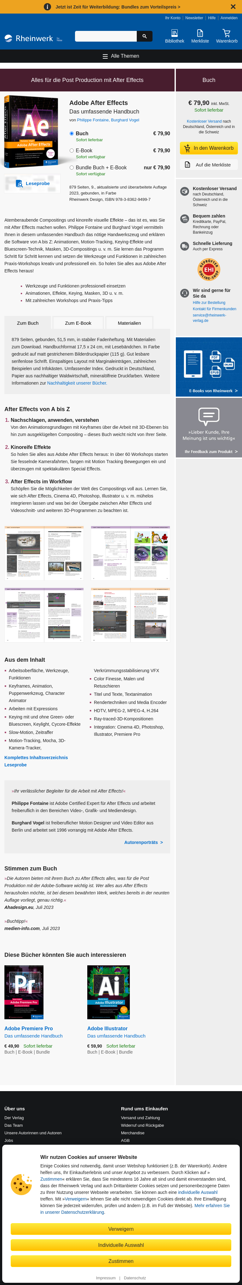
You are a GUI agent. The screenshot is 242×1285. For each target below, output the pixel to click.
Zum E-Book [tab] (78, 323)
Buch (82, 133)
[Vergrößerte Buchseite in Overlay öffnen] (44, 553)
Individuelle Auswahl (121, 1245)
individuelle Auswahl (197, 1192)
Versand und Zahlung (140, 1117)
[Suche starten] (145, 36)
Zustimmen (51, 1179)
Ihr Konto (173, 18)
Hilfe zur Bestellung (209, 302)
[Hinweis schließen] (233, 6)
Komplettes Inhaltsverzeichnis (36, 757)
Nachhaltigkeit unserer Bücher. (77, 383)
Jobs (8, 1140)
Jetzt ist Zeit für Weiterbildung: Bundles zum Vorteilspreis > (117, 6)
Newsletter (194, 18)
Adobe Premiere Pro (41, 1032)
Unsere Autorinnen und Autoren (32, 1133)
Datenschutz (135, 1278)
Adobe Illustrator (128, 1032)
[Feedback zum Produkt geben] (209, 428)
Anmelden (229, 18)
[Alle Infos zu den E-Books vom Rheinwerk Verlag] (209, 367)
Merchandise (132, 1133)
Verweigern (76, 1198)
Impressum (106, 1278)
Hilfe (212, 18)
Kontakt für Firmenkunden (214, 309)
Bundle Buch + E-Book (101, 167)
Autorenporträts (141, 842)
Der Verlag (14, 1117)
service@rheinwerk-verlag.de (209, 318)
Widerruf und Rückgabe (142, 1125)
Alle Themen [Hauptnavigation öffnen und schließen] (125, 56)
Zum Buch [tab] (27, 323)
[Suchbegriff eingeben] (106, 36)
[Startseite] (33, 39)
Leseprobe (15, 764)
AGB (125, 1140)
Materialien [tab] (129, 323)
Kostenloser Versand (204, 121)
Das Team (13, 1125)
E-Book (84, 150)
